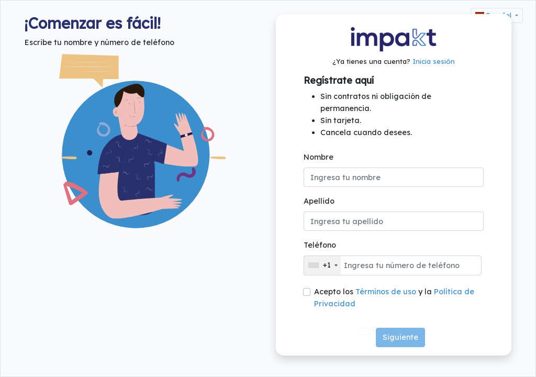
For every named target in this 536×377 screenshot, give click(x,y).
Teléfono (320, 245)
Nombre (318, 157)
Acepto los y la (394, 297)
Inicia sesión (433, 61)
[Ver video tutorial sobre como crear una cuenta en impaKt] (365, 331)
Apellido (319, 201)
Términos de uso (385, 291)
